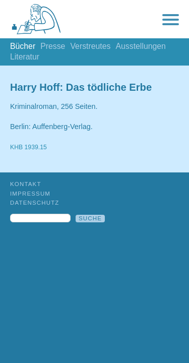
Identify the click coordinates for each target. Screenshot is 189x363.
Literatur (24, 56)
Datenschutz (34, 203)
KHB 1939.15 (28, 147)
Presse (52, 46)
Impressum (30, 194)
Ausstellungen (140, 46)
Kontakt (25, 184)
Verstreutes (90, 46)
